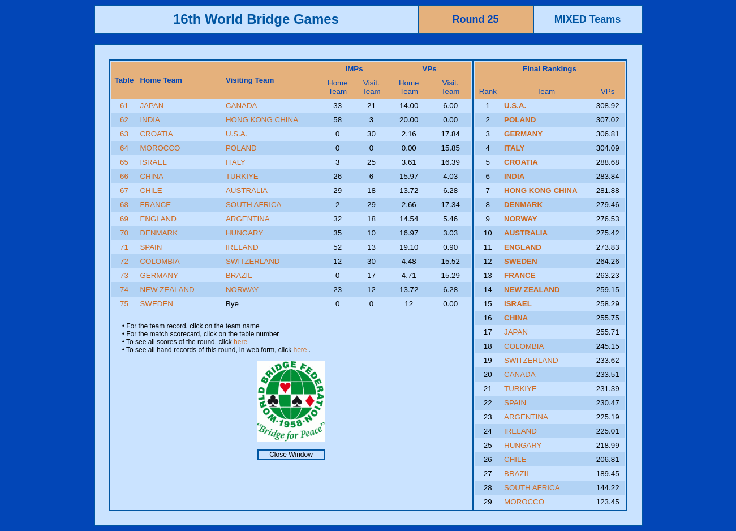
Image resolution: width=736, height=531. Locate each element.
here (240, 342)
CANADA (241, 105)
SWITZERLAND (253, 261)
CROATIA (156, 134)
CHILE (151, 190)
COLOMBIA (159, 261)
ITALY (236, 162)
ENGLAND (158, 219)
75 (124, 303)
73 (124, 275)
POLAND (241, 148)
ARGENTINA (248, 219)
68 (124, 204)
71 (124, 247)
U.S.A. (237, 134)
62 (124, 119)
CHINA (151, 176)
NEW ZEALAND (167, 289)
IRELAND (242, 247)
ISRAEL (153, 162)
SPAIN (151, 247)
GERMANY (159, 275)
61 (124, 105)
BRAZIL (239, 275)
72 (124, 261)
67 (124, 190)
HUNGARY (244, 233)
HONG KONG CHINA (262, 119)
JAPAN (151, 105)
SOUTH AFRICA (254, 204)
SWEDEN (156, 303)
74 (124, 289)
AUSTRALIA (247, 190)
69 (124, 219)
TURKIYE (242, 176)
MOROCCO (160, 148)
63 (124, 134)
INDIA (150, 119)
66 (124, 176)
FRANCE (155, 204)
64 (124, 148)
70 (124, 233)
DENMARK (159, 233)
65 (124, 162)
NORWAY (242, 289)
